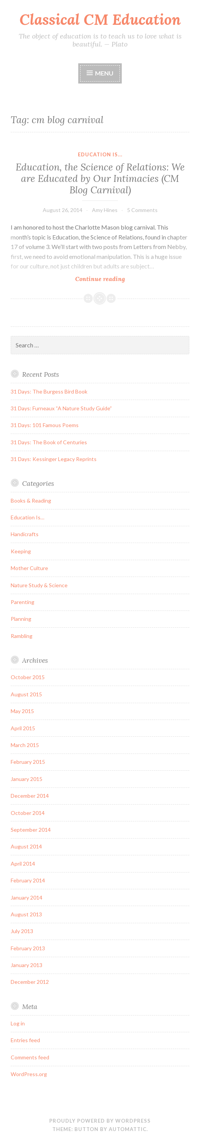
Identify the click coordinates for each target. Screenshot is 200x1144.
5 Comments (142, 210)
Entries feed (25, 1040)
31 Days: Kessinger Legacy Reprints (54, 459)
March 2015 (25, 745)
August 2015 (26, 694)
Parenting (22, 602)
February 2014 (28, 880)
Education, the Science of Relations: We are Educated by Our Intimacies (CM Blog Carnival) (100, 178)
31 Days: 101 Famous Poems (45, 425)
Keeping (21, 551)
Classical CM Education (100, 19)
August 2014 (26, 846)
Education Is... (100, 154)
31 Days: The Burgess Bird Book (49, 391)
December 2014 (30, 795)
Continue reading (115, 278)
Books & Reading (31, 500)
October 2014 (28, 813)
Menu (104, 73)
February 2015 (28, 761)
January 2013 (26, 965)
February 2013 (28, 948)
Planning (21, 618)
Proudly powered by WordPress (100, 1121)
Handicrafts (25, 534)
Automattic (128, 1129)
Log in (18, 1023)
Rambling (21, 636)
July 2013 (22, 931)
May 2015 (22, 711)
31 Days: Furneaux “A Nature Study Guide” (61, 408)
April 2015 (23, 728)
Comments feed (30, 1057)
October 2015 (28, 677)
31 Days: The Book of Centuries (49, 442)
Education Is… (27, 517)
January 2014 (26, 897)
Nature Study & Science (39, 585)
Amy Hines (105, 210)
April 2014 (23, 863)
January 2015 (26, 779)
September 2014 (31, 829)
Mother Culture (29, 568)
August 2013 (26, 914)
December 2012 (30, 982)
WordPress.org (29, 1074)
